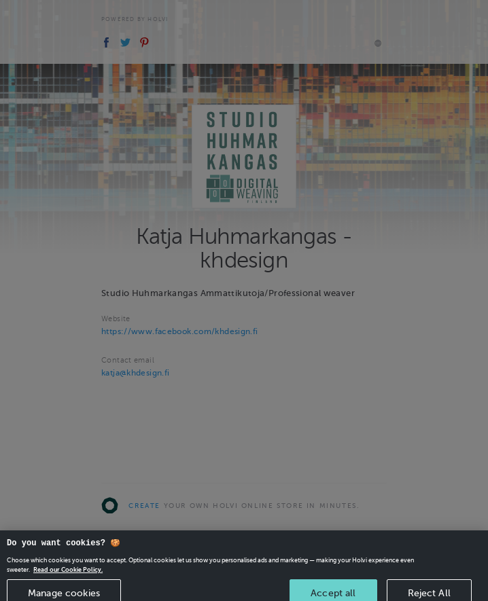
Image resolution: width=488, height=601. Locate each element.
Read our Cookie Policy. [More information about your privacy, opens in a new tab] (68, 574)
